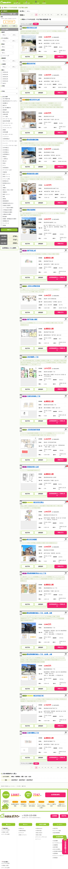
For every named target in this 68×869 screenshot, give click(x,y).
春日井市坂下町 (38, 695)
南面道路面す (6, 201)
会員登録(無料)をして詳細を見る (57, 278)
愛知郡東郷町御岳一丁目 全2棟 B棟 (39, 613)
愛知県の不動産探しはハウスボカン (8, 786)
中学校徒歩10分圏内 (7, 212)
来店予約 (27, 56)
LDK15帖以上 (6, 147)
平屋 (4, 185)
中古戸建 (18, 786)
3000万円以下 (22, 780)
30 (61, 14)
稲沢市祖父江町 (32, 27)
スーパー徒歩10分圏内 (8, 207)
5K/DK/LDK (5, 81)
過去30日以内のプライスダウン (10, 101)
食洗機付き (5, 103)
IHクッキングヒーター (8, 123)
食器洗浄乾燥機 (6, 121)
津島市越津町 (31, 210)
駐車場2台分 (5, 181)
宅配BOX (5, 192)
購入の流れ (39, 834)
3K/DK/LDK (5, 76)
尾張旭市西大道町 (32, 173)
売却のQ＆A (39, 828)
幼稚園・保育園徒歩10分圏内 (9, 218)
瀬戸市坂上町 (31, 250)
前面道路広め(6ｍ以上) (8, 203)
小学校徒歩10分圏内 (7, 209)
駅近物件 (5, 216)
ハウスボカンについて (59, 842)
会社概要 (56, 840)
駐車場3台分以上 (7, 183)
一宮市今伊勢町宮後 (33, 286)
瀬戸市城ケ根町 (32, 319)
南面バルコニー (6, 194)
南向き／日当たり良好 (8, 189)
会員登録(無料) (55, 794)
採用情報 (56, 853)
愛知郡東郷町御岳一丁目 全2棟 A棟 (39, 654)
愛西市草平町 (31, 63)
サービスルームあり (7, 169)
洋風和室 (5, 172)
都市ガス (5, 105)
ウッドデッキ (6, 223)
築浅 (22, 776)
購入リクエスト (23, 834)
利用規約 (56, 857)
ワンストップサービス (42, 837)
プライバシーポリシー (59, 855)
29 (58, 14)
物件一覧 (23, 786)
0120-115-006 (30, 815)
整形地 (4, 198)
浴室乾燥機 (5, 132)
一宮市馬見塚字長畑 (33, 429)
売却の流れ (39, 830)
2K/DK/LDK (5, 74)
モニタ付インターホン (8, 134)
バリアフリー (6, 136)
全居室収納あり (6, 138)
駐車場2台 (18, 776)
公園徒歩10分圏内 (7, 214)
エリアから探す (6, 830)
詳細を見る (61, 56)
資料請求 (35, 23)
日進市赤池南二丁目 (33, 396)
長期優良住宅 (6, 221)
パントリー (5, 143)
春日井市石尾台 (38, 502)
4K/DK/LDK (5, 78)
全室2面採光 (5, 167)
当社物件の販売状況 (58, 851)
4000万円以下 (29, 780)
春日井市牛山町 (35, 99)
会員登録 (54, 815)
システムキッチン (7, 125)
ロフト (4, 165)
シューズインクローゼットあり (10, 145)
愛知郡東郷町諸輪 (32, 139)
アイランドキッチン (7, 127)
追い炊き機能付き (7, 107)
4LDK (30, 776)
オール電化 (5, 116)
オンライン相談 (57, 830)
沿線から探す (6, 832)
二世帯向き (5, 158)
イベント (39, 839)
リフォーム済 (6, 55)
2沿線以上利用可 (7, 205)
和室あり (5, 156)
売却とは (22, 828)
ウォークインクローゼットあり (10, 141)
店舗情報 (56, 845)
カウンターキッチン (7, 118)
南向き (12, 776)
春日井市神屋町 (32, 539)
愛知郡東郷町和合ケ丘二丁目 (36, 573)
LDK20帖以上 (6, 152)
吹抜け (4, 163)
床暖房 (4, 129)
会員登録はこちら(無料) (9, 248)
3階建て (4, 187)
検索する (9, 229)
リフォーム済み (6, 178)
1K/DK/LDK (5, 72)
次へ (66, 14)
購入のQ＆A (39, 832)
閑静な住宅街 (6, 112)
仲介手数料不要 (6, 98)
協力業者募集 (57, 832)
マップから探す (6, 834)
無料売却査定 (23, 830)
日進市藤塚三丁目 (33, 733)
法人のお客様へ (57, 849)
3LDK (26, 776)
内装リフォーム (6, 174)
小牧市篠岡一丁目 (32, 357)
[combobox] (9, 88)
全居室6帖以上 (6, 154)
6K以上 (4, 83)
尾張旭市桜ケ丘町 (33, 467)
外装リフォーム (6, 176)
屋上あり (5, 161)
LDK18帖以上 (6, 149)
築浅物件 (5, 109)
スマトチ (22, 832)
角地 (4, 196)
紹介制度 (56, 847)
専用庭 (4, 225)
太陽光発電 (5, 114)
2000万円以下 (14, 780)
